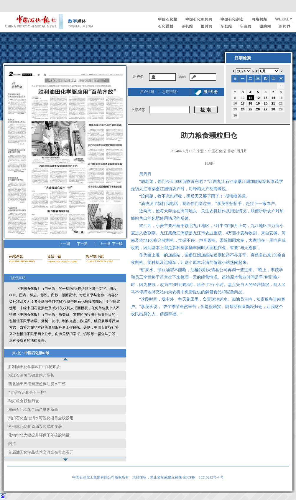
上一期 (64, 244)
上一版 (105, 244)
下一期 (82, 244)
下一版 (117, 244)
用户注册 (147, 92)
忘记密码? (170, 92)
